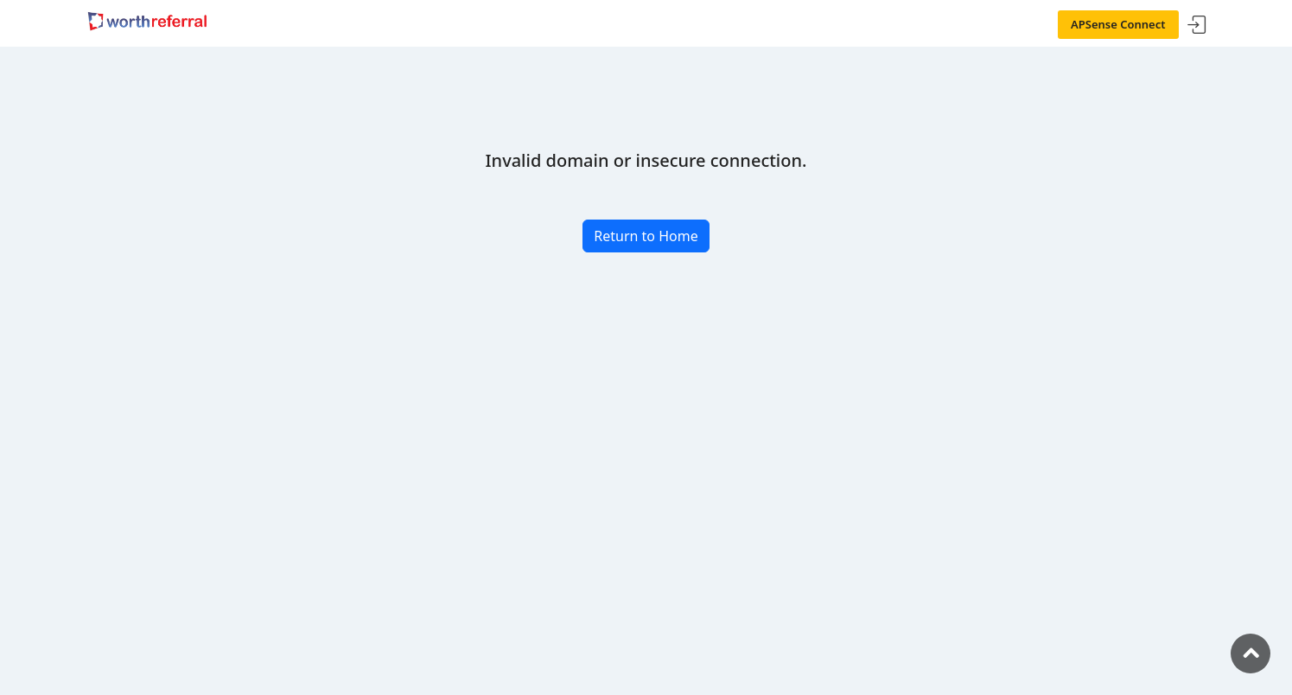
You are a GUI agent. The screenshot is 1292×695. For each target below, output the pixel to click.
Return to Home (645, 235)
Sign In (1196, 25)
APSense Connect (1118, 24)
